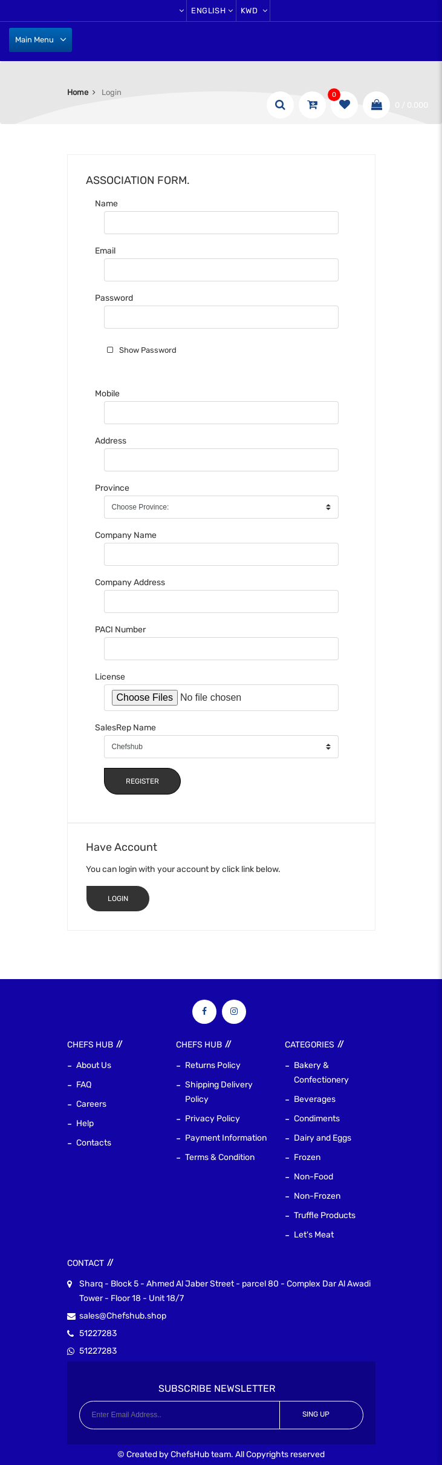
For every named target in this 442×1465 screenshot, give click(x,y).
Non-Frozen (317, 1196)
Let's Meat (314, 1235)
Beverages (315, 1099)
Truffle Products (325, 1215)
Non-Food (313, 1177)
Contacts (93, 1143)
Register (142, 781)
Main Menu (34, 39)
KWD (254, 10)
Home (77, 92)
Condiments (317, 1118)
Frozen (307, 1157)
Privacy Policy (212, 1118)
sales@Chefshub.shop (122, 1316)
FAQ (83, 1085)
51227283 (98, 1333)
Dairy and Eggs (322, 1138)
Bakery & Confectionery (321, 1072)
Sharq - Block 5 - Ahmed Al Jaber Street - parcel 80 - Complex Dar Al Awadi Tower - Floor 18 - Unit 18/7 (225, 1290)
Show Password (148, 350)
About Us (93, 1065)
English (212, 10)
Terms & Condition (220, 1157)
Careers (91, 1104)
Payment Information (226, 1138)
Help (85, 1123)
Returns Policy (213, 1065)
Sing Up (316, 1414)
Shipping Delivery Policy (219, 1092)
